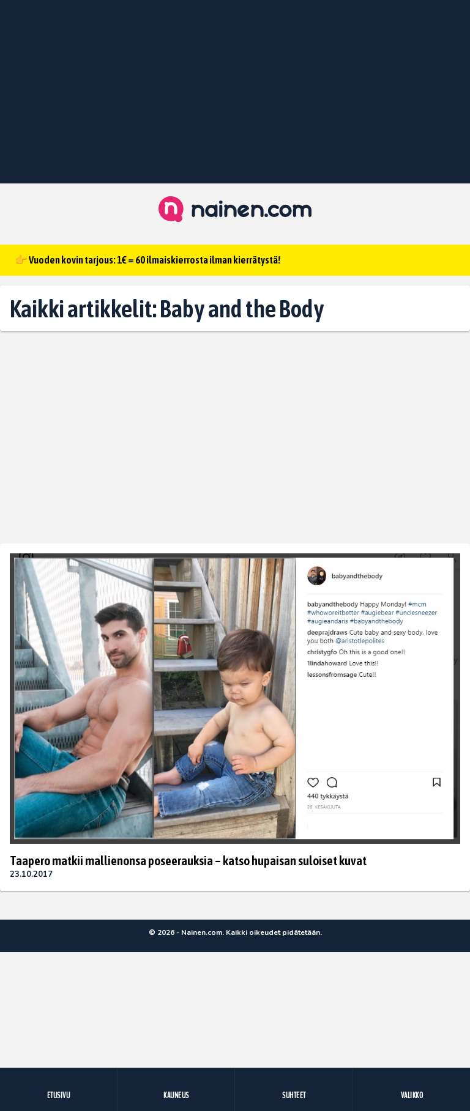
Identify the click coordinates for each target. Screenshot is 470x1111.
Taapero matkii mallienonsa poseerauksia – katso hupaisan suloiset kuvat (188, 860)
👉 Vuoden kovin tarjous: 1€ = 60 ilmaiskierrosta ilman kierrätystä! (147, 260)
